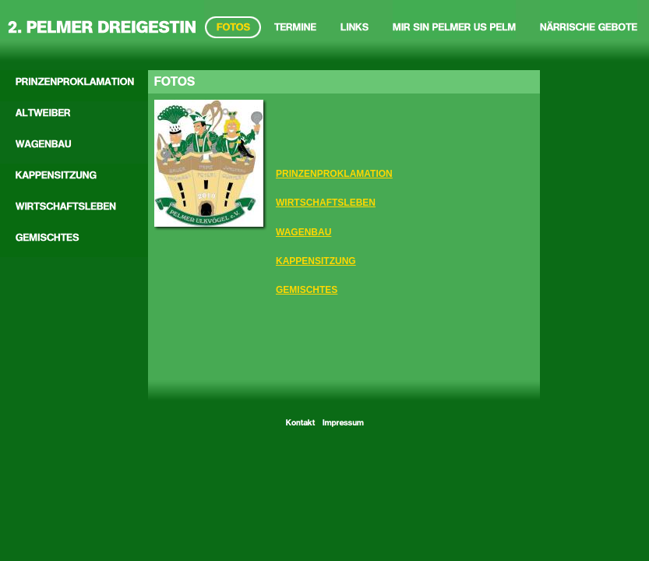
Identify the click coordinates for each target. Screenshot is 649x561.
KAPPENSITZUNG (316, 261)
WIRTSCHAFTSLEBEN (326, 202)
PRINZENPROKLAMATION (334, 173)
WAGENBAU (303, 232)
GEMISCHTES (306, 289)
